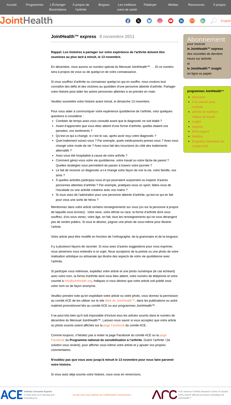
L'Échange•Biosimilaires (57, 7)
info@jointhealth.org (78, 281)
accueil (76, 395)
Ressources (196, 4)
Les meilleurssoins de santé (127, 7)
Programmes (34, 4)
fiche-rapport (200, 131)
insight (196, 121)
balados (197, 136)
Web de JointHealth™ (120, 300)
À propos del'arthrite (80, 7)
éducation (198, 97)
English (226, 21)
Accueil (11, 4)
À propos (219, 4)
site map (85, 395)
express (197, 126)
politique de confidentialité (103, 395)
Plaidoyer (150, 4)
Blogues (103, 4)
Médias (173, 4)
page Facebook (113, 325)
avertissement (124, 395)
